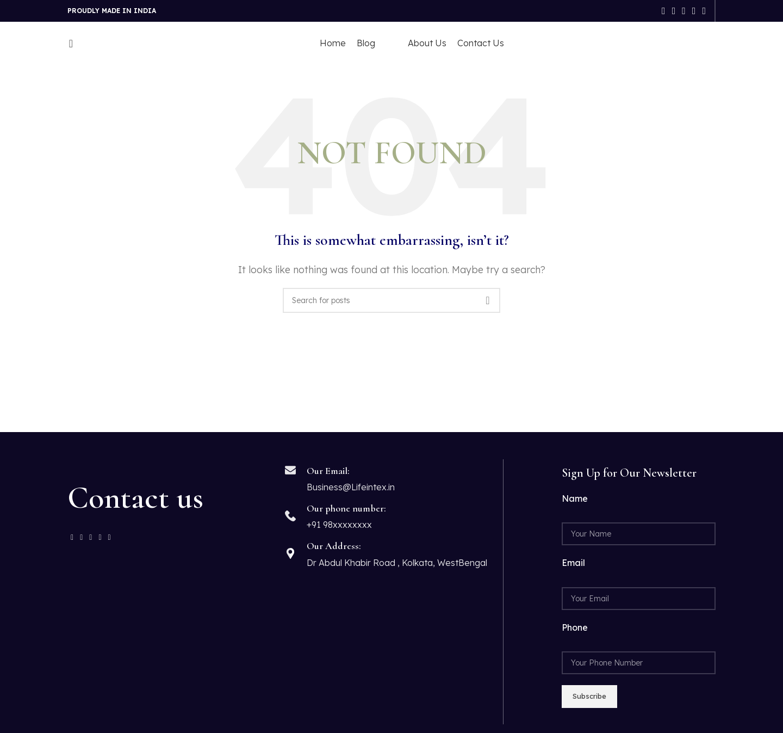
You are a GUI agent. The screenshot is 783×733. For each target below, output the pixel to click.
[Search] (67, 43)
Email (573, 562)
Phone (575, 627)
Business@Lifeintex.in (351, 487)
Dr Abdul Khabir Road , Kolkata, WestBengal (397, 562)
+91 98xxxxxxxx (339, 524)
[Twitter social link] (674, 11)
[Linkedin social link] (694, 11)
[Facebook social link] (663, 11)
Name (575, 498)
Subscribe (589, 696)
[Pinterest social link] (684, 11)
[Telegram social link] (704, 11)
